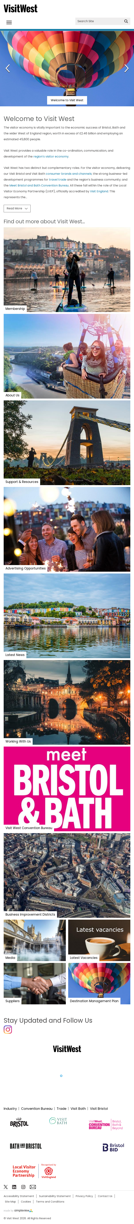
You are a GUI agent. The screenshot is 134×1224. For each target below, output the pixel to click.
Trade (61, 1108)
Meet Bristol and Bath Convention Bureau (39, 185)
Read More (14, 208)
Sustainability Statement (55, 1196)
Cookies (26, 1201)
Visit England (99, 191)
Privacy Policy (84, 1196)
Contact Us (105, 1196)
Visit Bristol (99, 1108)
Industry (10, 1108)
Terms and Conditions (50, 1201)
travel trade (57, 179)
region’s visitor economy (51, 156)
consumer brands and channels (69, 174)
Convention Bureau (36, 1108)
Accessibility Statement (19, 1196)
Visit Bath (78, 1108)
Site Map (10, 1201)
